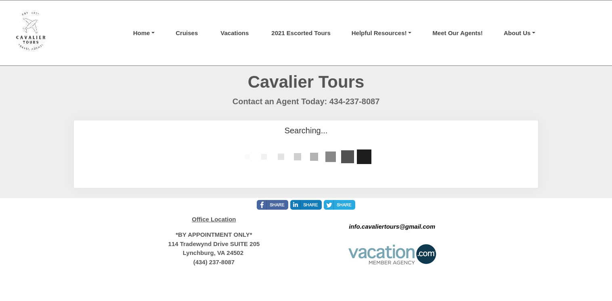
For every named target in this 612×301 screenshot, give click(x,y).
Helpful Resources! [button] (379, 32)
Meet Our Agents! (457, 32)
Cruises (187, 32)
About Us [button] (517, 32)
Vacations (234, 32)
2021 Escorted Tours (300, 32)
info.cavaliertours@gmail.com (392, 226)
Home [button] (141, 32)
